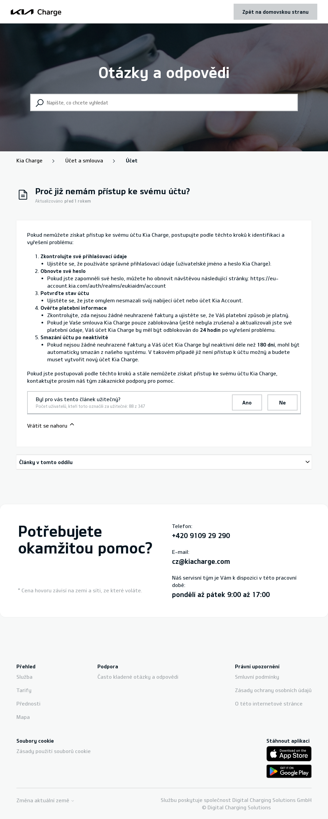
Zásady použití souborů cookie (53, 751)
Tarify (23, 690)
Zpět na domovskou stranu (275, 12)
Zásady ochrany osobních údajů (273, 690)
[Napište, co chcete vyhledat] (164, 102)
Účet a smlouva (84, 160)
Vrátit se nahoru (51, 425)
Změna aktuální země (45, 800)
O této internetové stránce (269, 703)
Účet (132, 160)
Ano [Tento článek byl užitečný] (247, 402)
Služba (24, 677)
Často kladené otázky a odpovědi (137, 677)
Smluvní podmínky (257, 677)
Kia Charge (29, 160)
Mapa (23, 717)
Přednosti (28, 703)
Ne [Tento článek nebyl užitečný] (282, 402)
